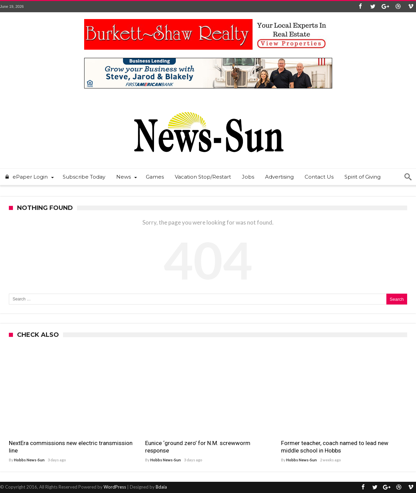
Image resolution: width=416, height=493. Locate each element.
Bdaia (161, 487)
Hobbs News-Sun (29, 460)
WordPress (115, 487)
